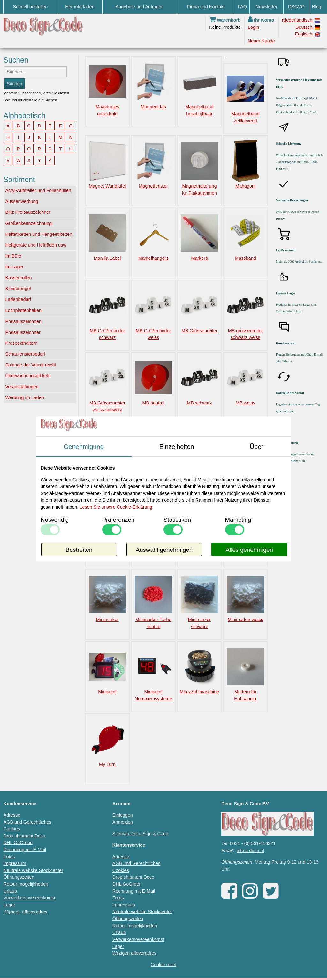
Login (253, 27)
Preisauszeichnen (23, 321)
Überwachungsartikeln (27, 375)
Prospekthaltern (21, 343)
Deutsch (307, 27)
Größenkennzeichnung (28, 223)
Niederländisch (301, 20)
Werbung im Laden (24, 397)
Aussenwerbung (21, 201)
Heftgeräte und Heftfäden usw (35, 245)
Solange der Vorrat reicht (30, 364)
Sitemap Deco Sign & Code (140, 833)
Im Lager (14, 266)
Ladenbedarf (18, 299)
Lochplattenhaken (23, 310)
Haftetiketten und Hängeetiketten (38, 234)
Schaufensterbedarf (25, 354)
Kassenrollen (18, 277)
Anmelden (122, 822)
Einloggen (122, 815)
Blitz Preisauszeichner (27, 212)
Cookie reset (164, 964)
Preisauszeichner (22, 332)
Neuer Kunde (261, 40)
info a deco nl (250, 850)
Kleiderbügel (18, 288)
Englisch (307, 34)
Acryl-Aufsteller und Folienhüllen (38, 190)
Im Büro (13, 255)
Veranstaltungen (21, 386)
